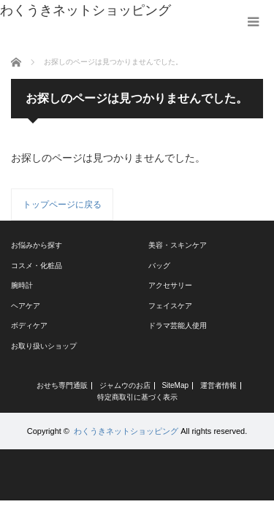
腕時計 (22, 285)
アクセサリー (170, 285)
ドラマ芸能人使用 (177, 325)
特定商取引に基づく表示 (137, 397)
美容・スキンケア (177, 245)
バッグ (159, 266)
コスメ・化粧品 (36, 266)
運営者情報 (218, 385)
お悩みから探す (36, 245)
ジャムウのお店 (125, 385)
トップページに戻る (62, 204)
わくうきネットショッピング (126, 431)
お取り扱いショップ (44, 346)
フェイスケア (170, 306)
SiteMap (175, 385)
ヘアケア (25, 306)
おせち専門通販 (62, 385)
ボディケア (29, 325)
